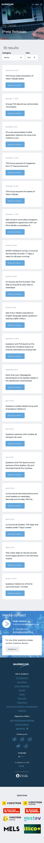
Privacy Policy (22, 702)
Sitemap (21, 766)
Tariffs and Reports (22, 724)
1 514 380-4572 (22, 629)
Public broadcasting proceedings (22, 720)
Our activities (22, 682)
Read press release (14, 85)
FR (33, 4)
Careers (22, 694)
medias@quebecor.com (23, 632)
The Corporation (22, 678)
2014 (29, 57)
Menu (38, 4)
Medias (6, 57)
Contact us (12, 649)
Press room (22, 698)
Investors (22, 690)
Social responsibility (22, 686)
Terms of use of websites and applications (22, 706)
